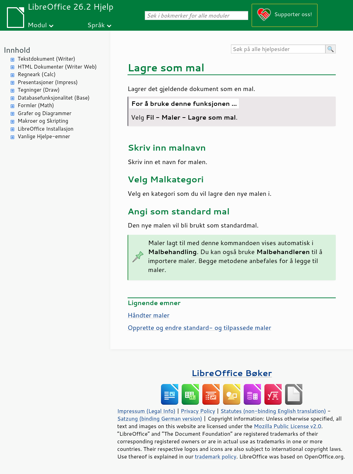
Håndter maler (149, 315)
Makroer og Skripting (43, 120)
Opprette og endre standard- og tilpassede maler (199, 327)
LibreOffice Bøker (231, 373)
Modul (37, 24)
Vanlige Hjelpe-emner (44, 136)
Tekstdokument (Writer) (46, 58)
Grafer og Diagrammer (44, 113)
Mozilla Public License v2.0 (287, 426)
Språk (96, 24)
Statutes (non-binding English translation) (273, 411)
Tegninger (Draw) (39, 89)
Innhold (16, 49)
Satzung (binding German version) (159, 418)
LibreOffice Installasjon (45, 128)
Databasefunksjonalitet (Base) (54, 97)
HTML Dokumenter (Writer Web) (57, 66)
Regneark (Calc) (37, 74)
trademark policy (215, 456)
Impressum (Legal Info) (146, 411)
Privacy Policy (198, 411)
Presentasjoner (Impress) (48, 82)
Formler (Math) (36, 105)
